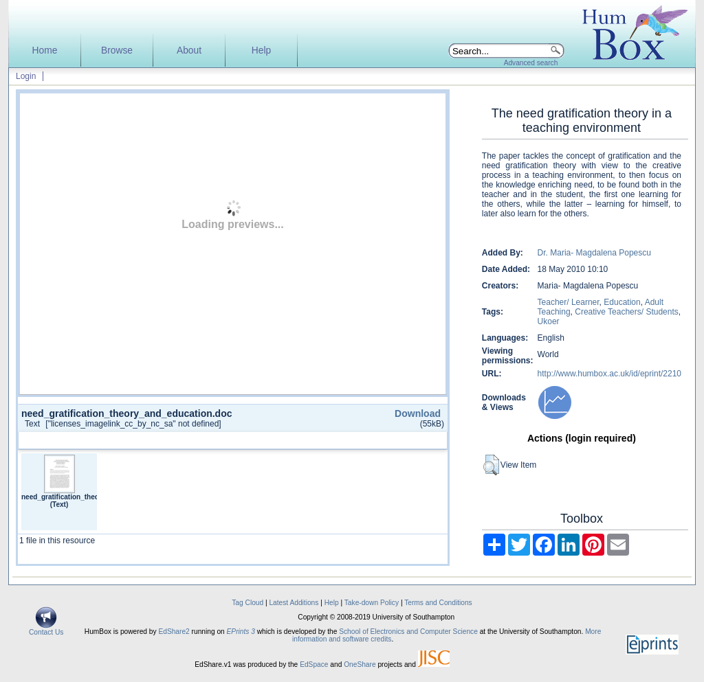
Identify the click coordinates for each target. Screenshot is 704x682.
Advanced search (531, 63)
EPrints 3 (241, 631)
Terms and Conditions (438, 602)
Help (261, 50)
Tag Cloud (247, 602)
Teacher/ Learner (569, 302)
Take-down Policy (371, 602)
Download (418, 413)
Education (622, 302)
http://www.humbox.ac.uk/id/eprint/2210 (609, 373)
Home (45, 50)
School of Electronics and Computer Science (408, 631)
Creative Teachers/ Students (627, 312)
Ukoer (549, 321)
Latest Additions (293, 602)
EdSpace (314, 664)
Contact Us (46, 629)
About (189, 50)
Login (26, 76)
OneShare (359, 664)
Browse (117, 50)
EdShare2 (173, 631)
